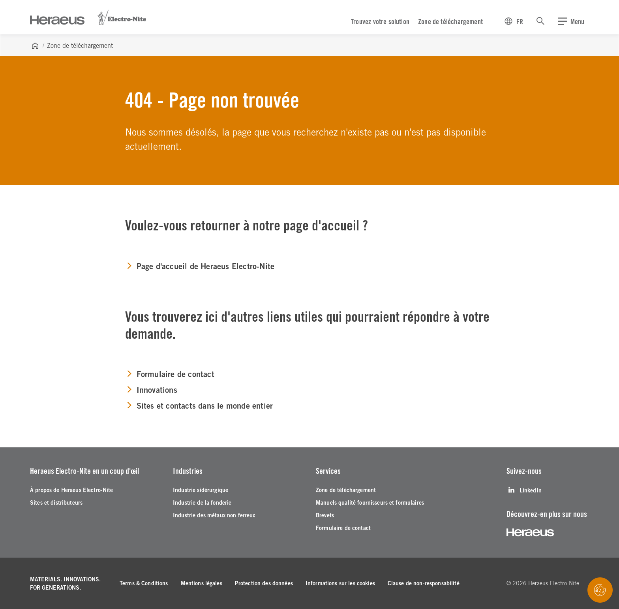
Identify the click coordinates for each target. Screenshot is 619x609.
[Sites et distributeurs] (56, 502)
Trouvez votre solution (380, 21)
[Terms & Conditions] (144, 583)
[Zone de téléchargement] (346, 490)
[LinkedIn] (524, 490)
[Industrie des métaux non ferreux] (214, 515)
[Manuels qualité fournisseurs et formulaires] (370, 502)
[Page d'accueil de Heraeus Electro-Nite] (199, 266)
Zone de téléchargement (450, 21)
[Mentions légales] (201, 583)
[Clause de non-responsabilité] (424, 583)
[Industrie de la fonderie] (202, 502)
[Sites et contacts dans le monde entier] (199, 406)
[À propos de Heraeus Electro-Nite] (71, 490)
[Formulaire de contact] (169, 374)
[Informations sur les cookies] (340, 583)
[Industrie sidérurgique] (200, 490)
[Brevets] (325, 515)
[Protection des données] (264, 583)
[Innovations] (151, 390)
